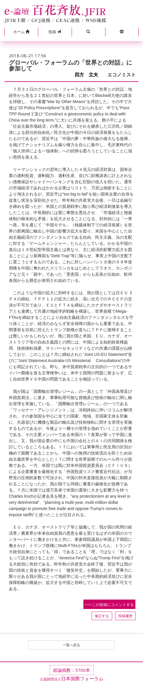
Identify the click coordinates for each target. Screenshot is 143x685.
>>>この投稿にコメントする (109, 604)
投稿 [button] (54, 31)
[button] (21, 32)
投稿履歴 (125, 615)
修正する (102, 615)
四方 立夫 (89, 74)
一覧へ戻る (71, 644)
